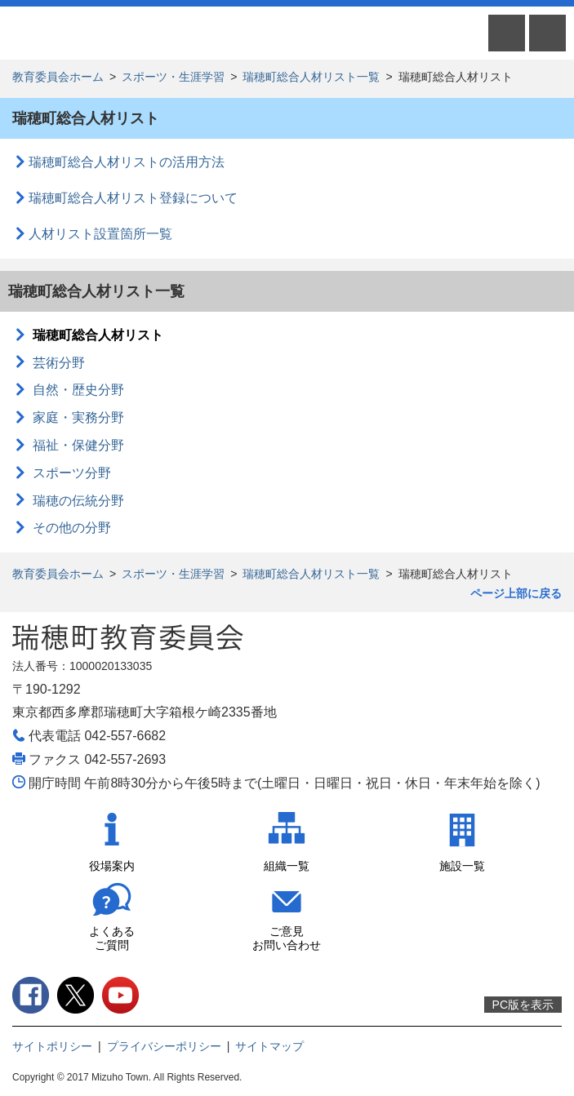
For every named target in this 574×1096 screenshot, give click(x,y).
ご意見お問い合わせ (286, 938)
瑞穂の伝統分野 (78, 501)
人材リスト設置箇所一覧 (100, 234)
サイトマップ (269, 1046)
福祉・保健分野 (78, 445)
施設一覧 (462, 865)
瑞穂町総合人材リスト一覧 (311, 76)
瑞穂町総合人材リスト (98, 335)
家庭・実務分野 (78, 417)
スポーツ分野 (72, 473)
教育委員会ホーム (58, 76)
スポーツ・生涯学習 (173, 76)
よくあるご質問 (112, 938)
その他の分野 (72, 528)
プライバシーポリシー (164, 1046)
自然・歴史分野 (78, 390)
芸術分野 (59, 363)
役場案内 (112, 865)
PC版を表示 (523, 1004)
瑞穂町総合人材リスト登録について (133, 198)
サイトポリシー (52, 1046)
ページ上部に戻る (516, 593)
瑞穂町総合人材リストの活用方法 (127, 162)
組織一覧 (286, 865)
